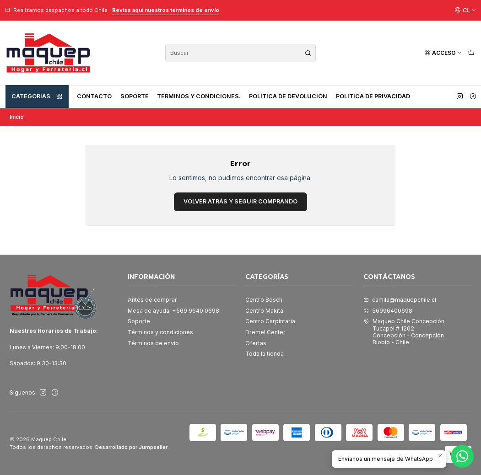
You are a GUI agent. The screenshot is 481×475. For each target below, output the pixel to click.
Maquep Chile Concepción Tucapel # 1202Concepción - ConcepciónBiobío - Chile (403, 332)
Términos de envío (153, 343)
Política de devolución (288, 96)
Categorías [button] (37, 96)
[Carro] (471, 53)
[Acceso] (443, 53)
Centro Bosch (263, 299)
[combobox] (240, 53)
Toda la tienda (264, 353)
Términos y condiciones (160, 332)
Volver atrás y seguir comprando (240, 201)
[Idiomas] (465, 10)
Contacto (94, 96)
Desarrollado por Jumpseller (131, 447)
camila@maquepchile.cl (399, 299)
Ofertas (255, 343)
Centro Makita (264, 310)
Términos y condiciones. (199, 96)
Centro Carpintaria (270, 321)
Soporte (134, 96)
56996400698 (387, 310)
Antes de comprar (152, 299)
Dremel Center (265, 332)
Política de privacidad (373, 96)
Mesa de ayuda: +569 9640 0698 (173, 310)
